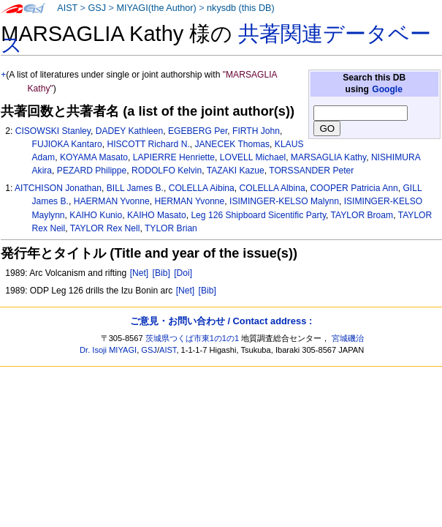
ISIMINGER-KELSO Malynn (284, 201)
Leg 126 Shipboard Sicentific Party (258, 215)
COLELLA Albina (272, 188)
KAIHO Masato (156, 215)
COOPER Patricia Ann (353, 188)
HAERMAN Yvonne (112, 201)
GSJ (97, 8)
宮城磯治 (348, 338)
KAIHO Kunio (95, 215)
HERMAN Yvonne (189, 201)
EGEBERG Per (197, 131)
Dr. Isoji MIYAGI (108, 349)
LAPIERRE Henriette (174, 157)
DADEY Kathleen (130, 131)
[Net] (139, 273)
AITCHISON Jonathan (58, 188)
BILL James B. (135, 188)
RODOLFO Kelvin (167, 170)
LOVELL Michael (253, 157)
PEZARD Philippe (91, 170)
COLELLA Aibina (202, 188)
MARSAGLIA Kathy (328, 157)
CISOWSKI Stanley (53, 131)
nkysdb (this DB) (241, 8)
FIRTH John (256, 131)
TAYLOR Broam (362, 215)
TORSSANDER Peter (311, 170)
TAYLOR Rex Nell (105, 228)
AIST (67, 8)
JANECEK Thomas (232, 144)
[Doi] (183, 273)
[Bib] (161, 273)
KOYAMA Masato (94, 157)
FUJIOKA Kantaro (67, 144)
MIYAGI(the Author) (156, 8)
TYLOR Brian (171, 228)
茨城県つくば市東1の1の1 (192, 338)
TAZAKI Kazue (235, 170)
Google (387, 89)
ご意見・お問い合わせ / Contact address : (221, 320)
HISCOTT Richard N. (148, 144)
